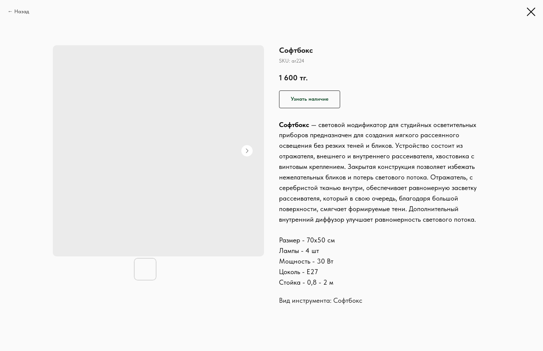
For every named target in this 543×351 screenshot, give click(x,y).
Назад (21, 11)
